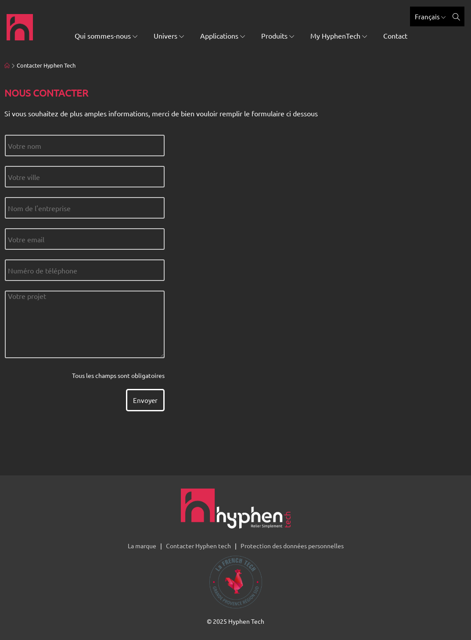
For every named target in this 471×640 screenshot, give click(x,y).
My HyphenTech (338, 35)
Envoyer (145, 400)
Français (430, 16)
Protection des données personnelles (292, 546)
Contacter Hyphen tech (198, 546)
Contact (395, 35)
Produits (277, 35)
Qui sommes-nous (106, 35)
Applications (222, 35)
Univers (169, 35)
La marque (142, 546)
